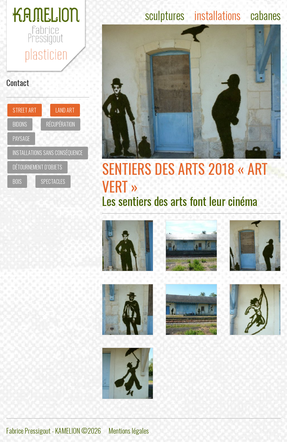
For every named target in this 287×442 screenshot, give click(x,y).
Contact (17, 82)
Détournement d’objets (37, 167)
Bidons (20, 124)
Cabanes (266, 15)
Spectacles (53, 181)
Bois (17, 181)
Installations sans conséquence (48, 153)
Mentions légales (128, 430)
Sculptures (164, 15)
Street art (24, 110)
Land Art (65, 110)
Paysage (21, 139)
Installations (217, 15)
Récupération (60, 124)
